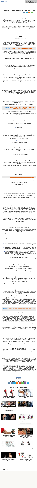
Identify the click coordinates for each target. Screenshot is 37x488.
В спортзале (4, 1)
